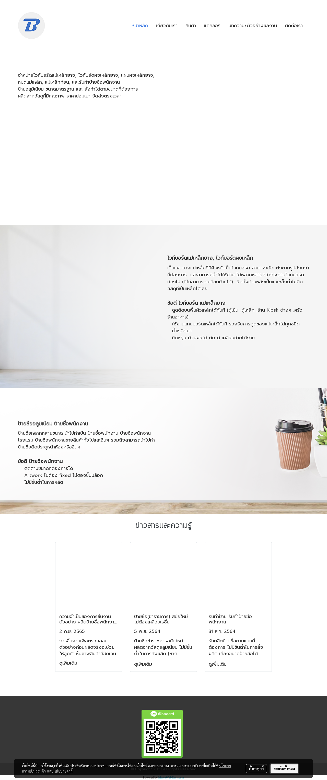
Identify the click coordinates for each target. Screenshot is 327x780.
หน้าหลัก (140, 25)
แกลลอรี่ (212, 25)
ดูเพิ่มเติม (69, 663)
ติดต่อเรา (294, 25)
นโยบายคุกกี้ (64, 771)
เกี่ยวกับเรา (167, 25)
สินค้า (190, 25)
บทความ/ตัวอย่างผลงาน (252, 25)
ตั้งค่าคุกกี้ (256, 768)
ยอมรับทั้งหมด (284, 768)
